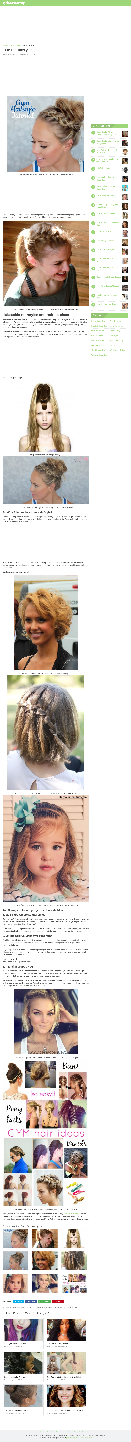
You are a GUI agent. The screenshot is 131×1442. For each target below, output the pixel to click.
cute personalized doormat (15, 1308)
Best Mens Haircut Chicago (107, 286)
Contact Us (50, 1432)
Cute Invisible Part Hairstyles (58, 1344)
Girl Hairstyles (97, 336)
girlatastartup (14, 3)
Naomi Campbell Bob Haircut (108, 277)
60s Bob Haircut (103, 168)
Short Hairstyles (98, 350)
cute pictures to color (33, 1308)
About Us (77, 1432)
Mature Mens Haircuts (105, 231)
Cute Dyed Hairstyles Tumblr (15, 1344)
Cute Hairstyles (9, 54)
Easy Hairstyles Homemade (107, 213)
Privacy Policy (86, 1432)
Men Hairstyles (116, 345)
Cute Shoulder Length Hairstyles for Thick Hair (65, 1410)
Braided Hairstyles (99, 326)
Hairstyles (114, 336)
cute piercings (47, 1308)
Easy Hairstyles (116, 331)
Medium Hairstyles (117, 340)
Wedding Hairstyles (118, 350)
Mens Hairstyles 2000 (105, 195)
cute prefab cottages (70, 1308)
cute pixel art (57, 1308)
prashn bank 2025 (86, 1438)
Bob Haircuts (115, 321)
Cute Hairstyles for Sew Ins (14, 1377)
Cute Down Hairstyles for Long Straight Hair (64, 1377)
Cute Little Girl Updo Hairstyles (16, 1410)
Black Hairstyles (98, 321)
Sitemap (42, 1432)
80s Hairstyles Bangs (105, 241)
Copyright (59, 1432)
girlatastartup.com (70, 1214)
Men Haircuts (96, 345)
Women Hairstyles (99, 355)
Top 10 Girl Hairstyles (105, 250)
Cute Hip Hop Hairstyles (106, 304)
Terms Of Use (68, 1432)
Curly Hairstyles (116, 326)
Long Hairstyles (97, 340)
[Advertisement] (65, 26)
